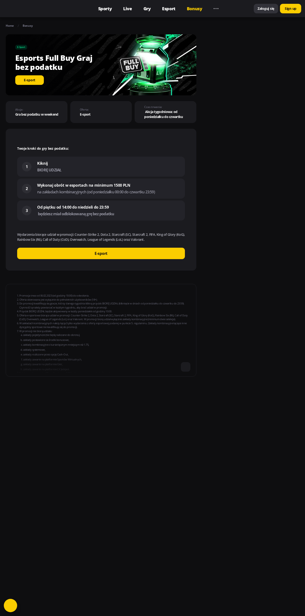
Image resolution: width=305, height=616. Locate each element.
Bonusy (28, 26)
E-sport (29, 80)
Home (10, 26)
